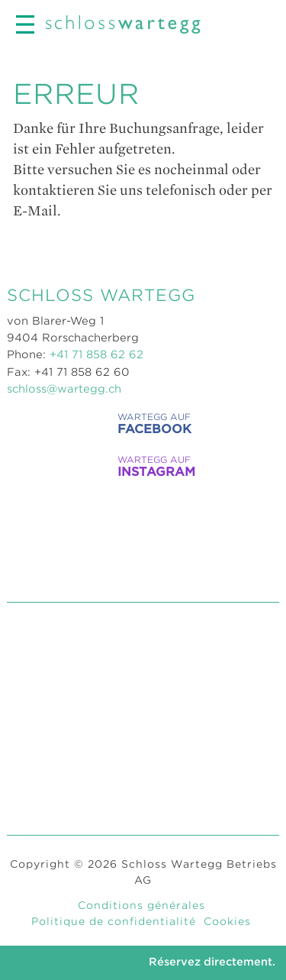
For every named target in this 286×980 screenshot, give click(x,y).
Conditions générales (141, 905)
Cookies (227, 921)
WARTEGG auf (137, 423)
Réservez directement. (212, 962)
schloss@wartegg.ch (64, 389)
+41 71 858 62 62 (96, 354)
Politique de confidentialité (113, 921)
